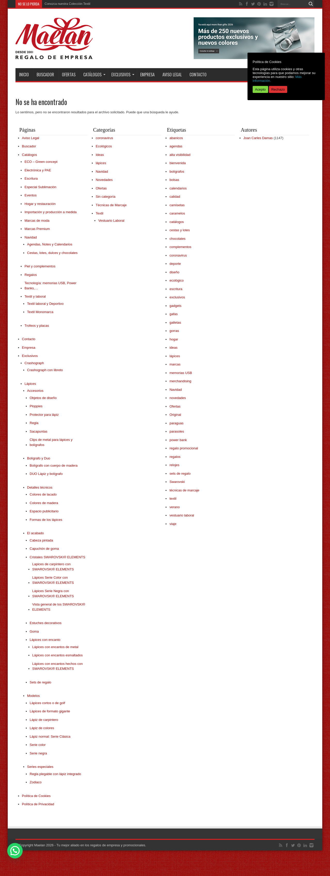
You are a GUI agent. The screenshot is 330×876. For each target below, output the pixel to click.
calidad (174, 196)
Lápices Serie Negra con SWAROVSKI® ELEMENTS (53, 593)
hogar (173, 339)
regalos (174, 457)
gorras (174, 331)
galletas (175, 322)
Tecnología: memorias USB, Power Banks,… (50, 285)
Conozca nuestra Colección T (65, 4)
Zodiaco (36, 782)
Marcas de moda (37, 220)
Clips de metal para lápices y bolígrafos (51, 442)
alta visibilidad (179, 155)
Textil (99, 213)
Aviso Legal (172, 74)
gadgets (175, 306)
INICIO (24, 74)
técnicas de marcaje (184, 490)
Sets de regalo (40, 682)
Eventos (30, 195)
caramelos (177, 213)
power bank (178, 440)
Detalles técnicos (39, 487)
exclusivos (177, 297)
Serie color (38, 745)
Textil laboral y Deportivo (45, 304)
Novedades (104, 180)
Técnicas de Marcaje (111, 205)
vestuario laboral (181, 515)
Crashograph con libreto (45, 370)
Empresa (147, 74)
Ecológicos (104, 146)
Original (175, 415)
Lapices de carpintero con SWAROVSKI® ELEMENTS (53, 566)
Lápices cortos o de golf (47, 703)
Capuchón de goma (44, 549)
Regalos (30, 275)
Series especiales (40, 767)
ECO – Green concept (40, 162)
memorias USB (180, 373)
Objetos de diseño (43, 398)
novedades (177, 398)
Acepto (260, 89)
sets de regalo (180, 473)
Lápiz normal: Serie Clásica (50, 736)
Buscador (45, 74)
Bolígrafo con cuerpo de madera (54, 465)
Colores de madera (44, 503)
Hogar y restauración (40, 204)
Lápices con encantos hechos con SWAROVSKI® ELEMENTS (57, 666)
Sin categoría (106, 196)
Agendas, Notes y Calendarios (49, 244)
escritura (175, 289)
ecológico (176, 280)
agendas (175, 146)
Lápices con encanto (45, 640)
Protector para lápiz (44, 415)
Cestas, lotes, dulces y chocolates (52, 253)
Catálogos (94, 74)
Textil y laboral (35, 296)
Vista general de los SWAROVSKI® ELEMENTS (58, 606)
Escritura (31, 178)
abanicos (176, 138)
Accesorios (35, 391)
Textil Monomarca (40, 312)
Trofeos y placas (36, 326)
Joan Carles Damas (258, 138)
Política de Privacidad (38, 804)
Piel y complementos (39, 266)
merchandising (180, 381)
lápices (101, 163)
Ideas (100, 155)
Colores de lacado (43, 494)
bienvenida (177, 163)
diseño (174, 272)
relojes (174, 465)
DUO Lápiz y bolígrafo (46, 474)
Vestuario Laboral (111, 220)
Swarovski (177, 482)
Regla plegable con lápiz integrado (55, 774)
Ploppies (36, 406)
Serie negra (38, 753)
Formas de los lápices (46, 520)
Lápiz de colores (42, 728)
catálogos (176, 222)
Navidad (30, 237)
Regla (34, 423)
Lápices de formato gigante (50, 711)
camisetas (177, 205)
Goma (34, 631)
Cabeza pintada (41, 540)
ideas (173, 347)
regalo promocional (183, 448)
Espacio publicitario (44, 511)
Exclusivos (122, 74)
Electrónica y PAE (37, 170)
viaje (172, 524)
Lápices (30, 384)
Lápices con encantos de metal (55, 647)
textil (172, 498)
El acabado (35, 533)
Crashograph (34, 363)
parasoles (176, 431)
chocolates (177, 239)
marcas (174, 364)
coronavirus (104, 138)
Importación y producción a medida (50, 212)
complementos (180, 247)
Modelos (33, 696)
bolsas (174, 180)
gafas (173, 314)
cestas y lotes (179, 230)
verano (174, 507)
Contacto (198, 74)
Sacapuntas (38, 431)
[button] (15, 850)
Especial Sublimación (40, 187)
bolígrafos (176, 171)
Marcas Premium (37, 229)
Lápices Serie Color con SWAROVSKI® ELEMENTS (53, 580)
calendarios (178, 188)
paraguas (176, 423)
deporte (175, 264)
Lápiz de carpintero (44, 720)
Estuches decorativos (46, 623)
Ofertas (69, 74)
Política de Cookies (36, 796)
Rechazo (278, 89)
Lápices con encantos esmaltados (57, 655)
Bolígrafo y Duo (38, 458)
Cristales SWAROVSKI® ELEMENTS (57, 557)
